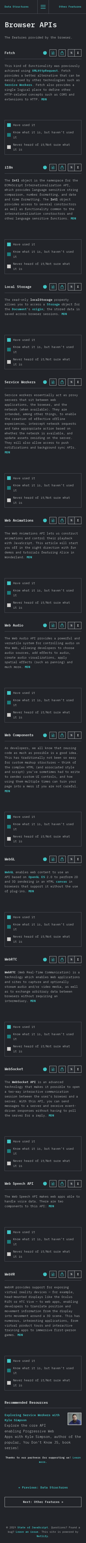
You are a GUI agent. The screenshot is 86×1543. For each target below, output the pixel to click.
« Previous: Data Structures (43, 1487)
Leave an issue (27, 1531)
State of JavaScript (32, 1527)
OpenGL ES (36, 877)
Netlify (42, 1536)
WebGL (9, 872)
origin (37, 309)
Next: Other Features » (43, 1502)
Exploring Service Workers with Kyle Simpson (74, 1419)
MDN (44, 99)
